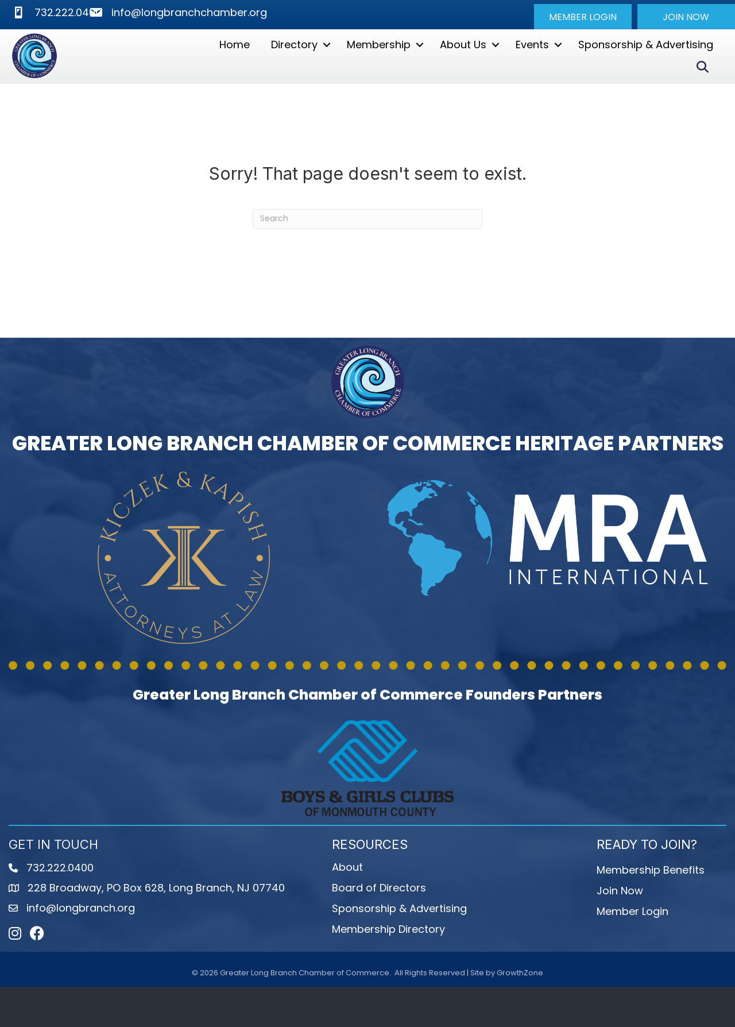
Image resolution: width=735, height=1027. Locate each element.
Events (532, 64)
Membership (379, 64)
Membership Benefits (651, 910)
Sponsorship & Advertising (645, 64)
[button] (583, 16)
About (347, 907)
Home (234, 64)
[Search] (367, 259)
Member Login (632, 951)
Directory (294, 64)
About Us (463, 64)
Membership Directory (388, 969)
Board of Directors (379, 928)
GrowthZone (520, 1012)
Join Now (620, 931)
